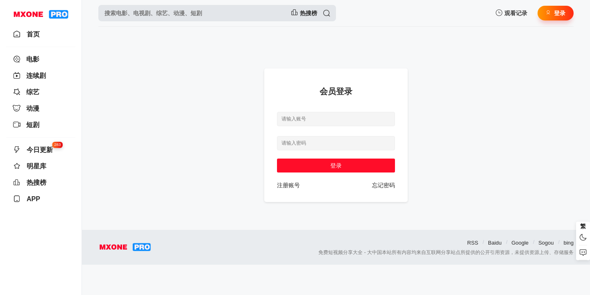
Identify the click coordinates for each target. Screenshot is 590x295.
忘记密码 (383, 185)
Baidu (495, 243)
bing (568, 243)
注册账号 (288, 185)
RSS (472, 243)
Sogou (546, 243)
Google (520, 243)
